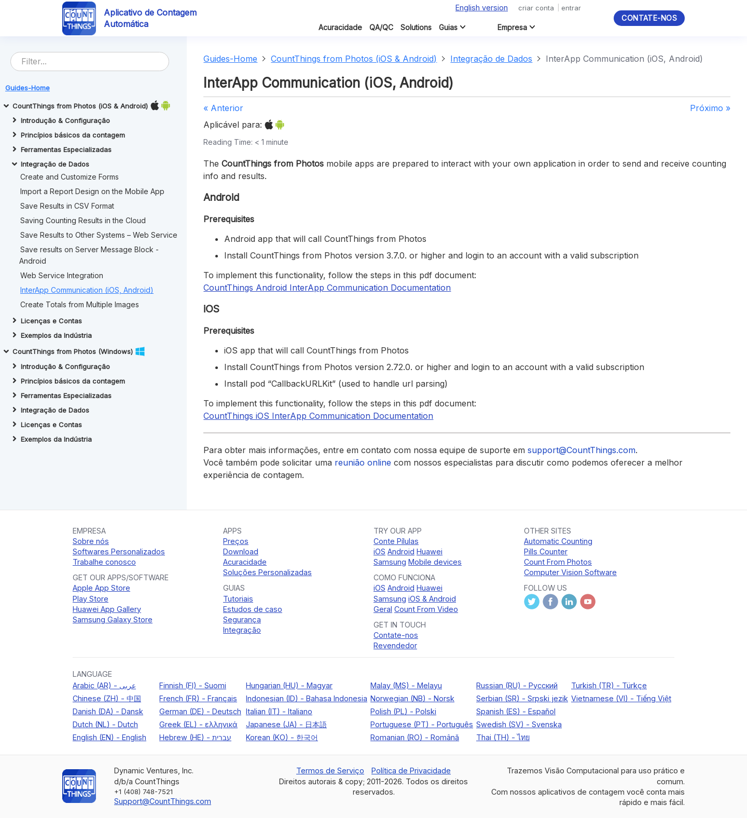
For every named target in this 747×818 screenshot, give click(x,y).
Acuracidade (340, 27)
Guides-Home (230, 58)
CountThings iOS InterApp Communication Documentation (318, 416)
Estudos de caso (252, 609)
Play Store (90, 598)
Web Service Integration (61, 275)
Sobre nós (91, 541)
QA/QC (381, 27)
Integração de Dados (491, 58)
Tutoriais (238, 598)
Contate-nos (649, 17)
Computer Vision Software (570, 572)
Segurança (242, 619)
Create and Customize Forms (69, 176)
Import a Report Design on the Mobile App (92, 191)
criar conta (536, 8)
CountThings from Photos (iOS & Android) (354, 58)
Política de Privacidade (411, 770)
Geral (383, 609)
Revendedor (395, 645)
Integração (242, 629)
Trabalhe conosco (104, 561)
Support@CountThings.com (162, 801)
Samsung (390, 561)
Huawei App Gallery (107, 609)
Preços (235, 541)
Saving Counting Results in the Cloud (83, 220)
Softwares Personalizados (119, 551)
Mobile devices (435, 561)
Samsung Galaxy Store (113, 619)
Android (401, 551)
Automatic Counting (558, 541)
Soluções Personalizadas (267, 572)
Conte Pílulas (396, 541)
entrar (571, 8)
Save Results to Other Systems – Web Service (98, 234)
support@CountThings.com (581, 450)
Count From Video (426, 609)
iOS (379, 551)
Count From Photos (558, 561)
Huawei (429, 551)
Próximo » (710, 108)
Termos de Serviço (330, 770)
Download (240, 551)
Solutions (416, 27)
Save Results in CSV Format (67, 205)
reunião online (363, 462)
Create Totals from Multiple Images (79, 304)
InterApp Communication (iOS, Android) (87, 289)
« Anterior (223, 108)
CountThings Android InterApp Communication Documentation (327, 287)
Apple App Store (101, 587)
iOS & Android (432, 598)
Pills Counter (546, 551)
